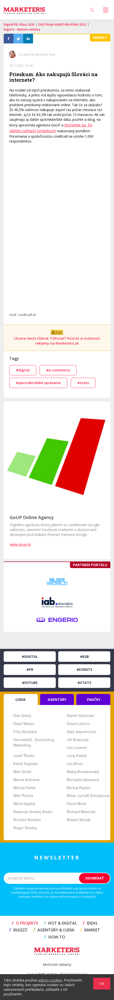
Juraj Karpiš (77, 755)
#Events (84, 669)
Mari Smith (22, 771)
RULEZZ (18, 930)
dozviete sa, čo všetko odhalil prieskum (50, 127)
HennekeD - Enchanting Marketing (33, 742)
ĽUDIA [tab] (20, 699)
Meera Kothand (26, 779)
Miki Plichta (23, 795)
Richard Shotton (27, 819)
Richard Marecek (81, 811)
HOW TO (54, 937)
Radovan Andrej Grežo (32, 811)
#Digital (30, 656)
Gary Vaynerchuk (81, 731)
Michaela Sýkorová (83, 779)
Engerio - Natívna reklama (22, 29)
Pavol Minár (77, 803)
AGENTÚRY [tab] (57, 699)
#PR (29, 669)
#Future (30, 682)
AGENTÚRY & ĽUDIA (53, 930)
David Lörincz (78, 723)
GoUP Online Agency (32, 517)
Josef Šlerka (23, 755)
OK (101, 983)
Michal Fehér (24, 788)
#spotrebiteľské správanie (38, 382)
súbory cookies (50, 980)
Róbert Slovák (79, 819)
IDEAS (90, 923)
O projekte (25, 923)
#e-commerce (58, 370)
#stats (83, 382)
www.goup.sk (20, 544)
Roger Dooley (25, 828)
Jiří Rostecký (78, 739)
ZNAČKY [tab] (93, 699)
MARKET (90, 930)
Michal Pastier (79, 788)
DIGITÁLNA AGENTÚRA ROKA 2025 (62, 24)
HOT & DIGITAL (60, 923)
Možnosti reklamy (57, 964)
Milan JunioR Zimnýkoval (88, 795)
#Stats (84, 682)
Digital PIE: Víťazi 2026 (19, 24)
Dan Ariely (22, 715)
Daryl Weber (23, 723)
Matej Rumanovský (83, 771)
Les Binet (75, 763)
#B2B (84, 656)
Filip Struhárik (25, 731)
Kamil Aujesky (25, 763)
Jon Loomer (77, 747)
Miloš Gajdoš (24, 803)
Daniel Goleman (80, 715)
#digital (23, 370)
